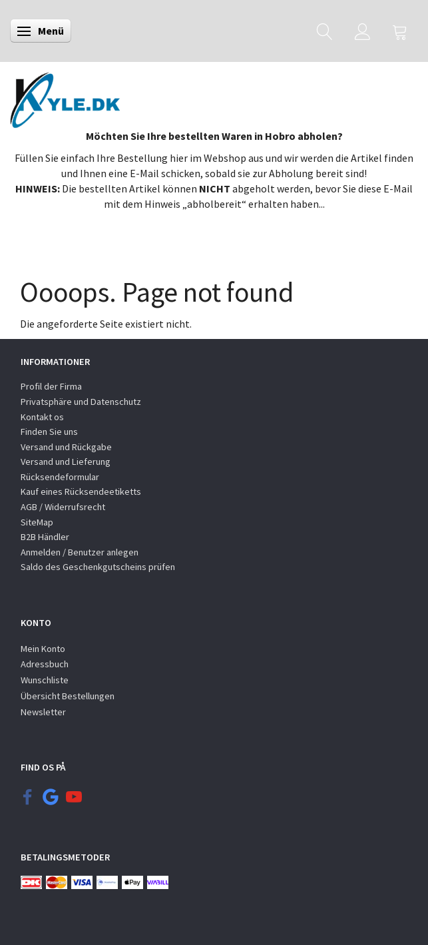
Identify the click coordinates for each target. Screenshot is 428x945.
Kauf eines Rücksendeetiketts (81, 491)
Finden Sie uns (49, 432)
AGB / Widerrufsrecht (63, 507)
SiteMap (37, 522)
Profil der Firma (51, 386)
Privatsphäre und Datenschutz (81, 402)
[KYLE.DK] (65, 97)
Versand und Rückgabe (66, 447)
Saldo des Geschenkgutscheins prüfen (98, 567)
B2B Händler (45, 537)
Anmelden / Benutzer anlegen (79, 552)
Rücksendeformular (60, 477)
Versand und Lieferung (65, 462)
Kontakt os (42, 417)
